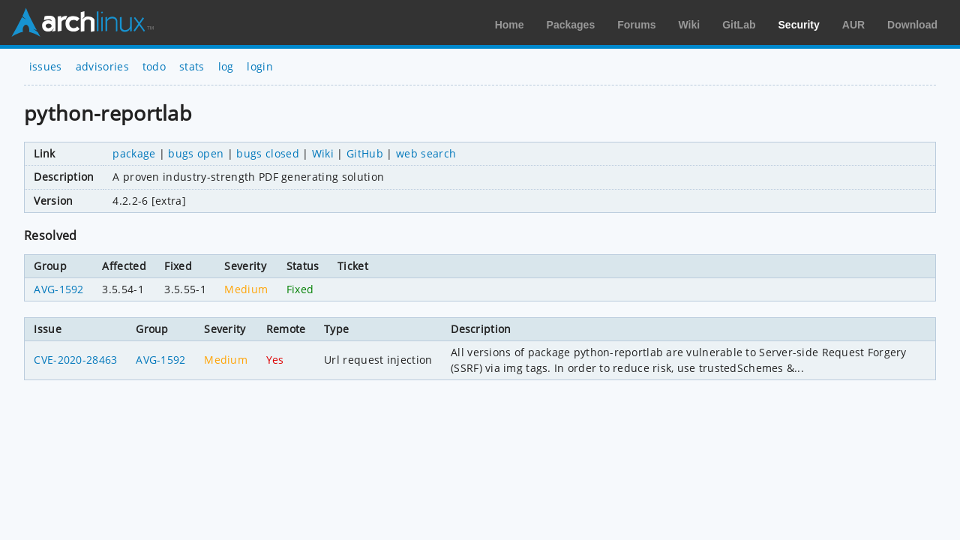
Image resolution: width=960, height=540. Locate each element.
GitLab (738, 25)
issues (45, 66)
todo (154, 66)
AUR (853, 25)
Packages (571, 25)
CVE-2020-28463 (75, 359)
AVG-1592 (59, 289)
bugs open (196, 153)
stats (192, 66)
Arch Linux (82, 23)
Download (912, 25)
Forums (636, 25)
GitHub (364, 153)
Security (799, 25)
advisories (102, 66)
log (226, 66)
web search (426, 153)
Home (509, 25)
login (260, 66)
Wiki (689, 25)
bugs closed (267, 153)
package (133, 153)
